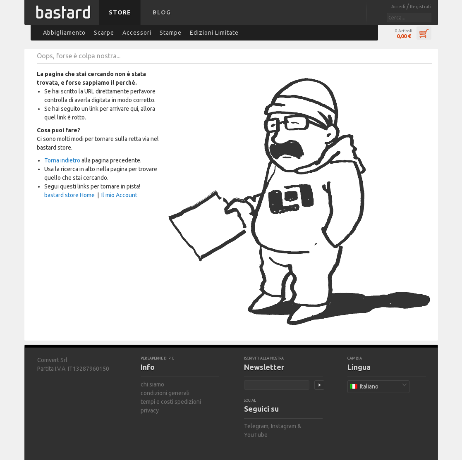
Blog (162, 12)
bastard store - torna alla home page (63, 17)
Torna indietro (62, 160)
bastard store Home (69, 195)
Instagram (283, 426)
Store (120, 12)
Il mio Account (119, 195)
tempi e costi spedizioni (171, 401)
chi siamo (152, 384)
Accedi (399, 6)
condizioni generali (165, 393)
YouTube (256, 434)
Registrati (420, 6)
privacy (150, 410)
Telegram (256, 426)
